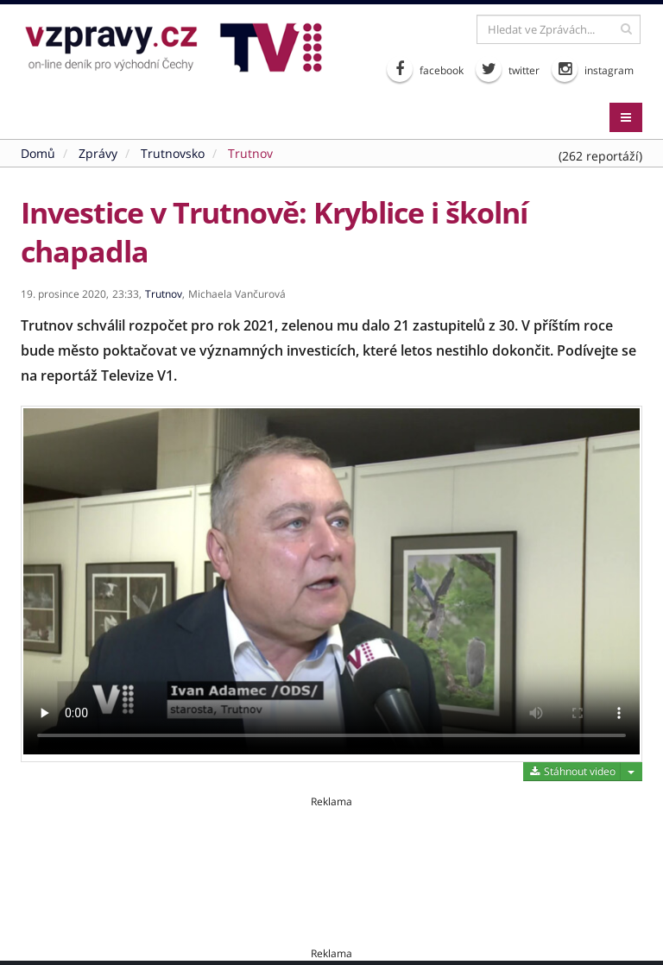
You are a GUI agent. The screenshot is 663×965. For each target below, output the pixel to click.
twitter (508, 69)
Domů (38, 153)
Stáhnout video (572, 771)
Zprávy (98, 153)
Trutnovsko (173, 153)
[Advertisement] (331, 847)
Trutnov (250, 153)
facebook (425, 69)
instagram (593, 69)
